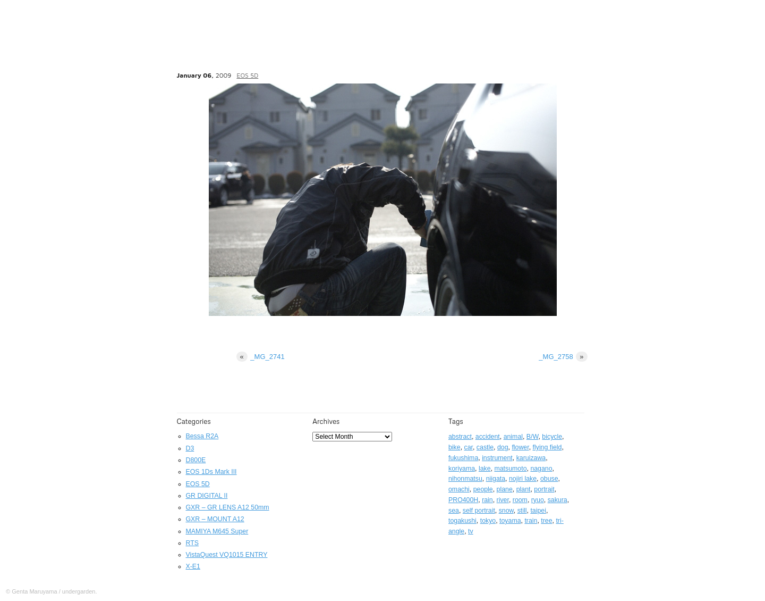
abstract (460, 436)
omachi (459, 489)
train (530, 520)
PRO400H (463, 500)
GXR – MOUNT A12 (215, 519)
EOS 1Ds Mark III (211, 471)
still (522, 510)
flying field (547, 447)
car (468, 447)
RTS (192, 543)
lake (485, 468)
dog (502, 447)
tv (470, 531)
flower (520, 447)
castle (485, 447)
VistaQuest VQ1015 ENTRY (227, 554)
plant (523, 489)
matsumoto (510, 468)
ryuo (537, 500)
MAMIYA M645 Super (217, 531)
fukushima (463, 458)
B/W (532, 436)
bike (454, 447)
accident (487, 436)
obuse (549, 478)
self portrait (479, 510)
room (520, 500)
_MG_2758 (563, 357)
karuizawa (531, 458)
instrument (497, 458)
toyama (510, 520)
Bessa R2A (202, 436)
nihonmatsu (465, 478)
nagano (541, 468)
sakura (557, 500)
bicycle (552, 436)
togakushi (462, 520)
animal (513, 436)
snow (506, 510)
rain (487, 500)
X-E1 (193, 566)
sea (453, 510)
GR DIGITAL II (207, 495)
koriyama (461, 468)
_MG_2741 (260, 357)
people (483, 489)
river (503, 500)
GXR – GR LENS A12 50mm (227, 507)
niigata (495, 478)
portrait (544, 489)
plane (505, 489)
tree (546, 520)
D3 (190, 448)
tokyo (488, 520)
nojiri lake (523, 478)
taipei (538, 510)
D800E (196, 460)
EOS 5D (247, 75)
